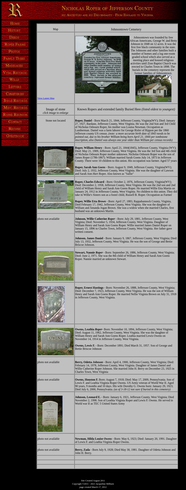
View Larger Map (45, 98)
